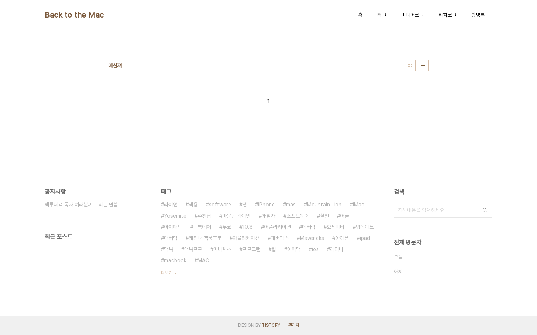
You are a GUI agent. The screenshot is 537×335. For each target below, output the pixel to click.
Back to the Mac (74, 14)
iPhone (266, 205)
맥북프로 (193, 249)
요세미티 (336, 227)
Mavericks (312, 238)
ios (315, 249)
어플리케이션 (277, 227)
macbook (175, 260)
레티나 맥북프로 (205, 238)
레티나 (336, 249)
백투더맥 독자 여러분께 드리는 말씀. (82, 205)
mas (291, 205)
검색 (485, 210)
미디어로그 (412, 15)
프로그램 (251, 249)
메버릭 (308, 227)
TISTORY (271, 325)
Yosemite (175, 216)
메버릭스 (222, 249)
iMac (358, 205)
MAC (203, 260)
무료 (226, 227)
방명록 (478, 15)
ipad (365, 238)
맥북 (168, 249)
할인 (324, 216)
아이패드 (173, 227)
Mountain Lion (324, 205)
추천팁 (204, 216)
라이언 (171, 205)
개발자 (268, 216)
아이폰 (342, 238)
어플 (344, 216)
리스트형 (423, 65)
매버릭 (171, 238)
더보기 (166, 272)
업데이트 (365, 227)
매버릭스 (280, 238)
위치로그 (447, 15)
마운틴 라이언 (236, 216)
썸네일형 (410, 65)
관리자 (293, 325)
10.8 (247, 227)
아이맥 (294, 249)
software (220, 205)
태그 (381, 15)
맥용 (193, 205)
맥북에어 (202, 227)
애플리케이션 (246, 238)
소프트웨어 (297, 216)
